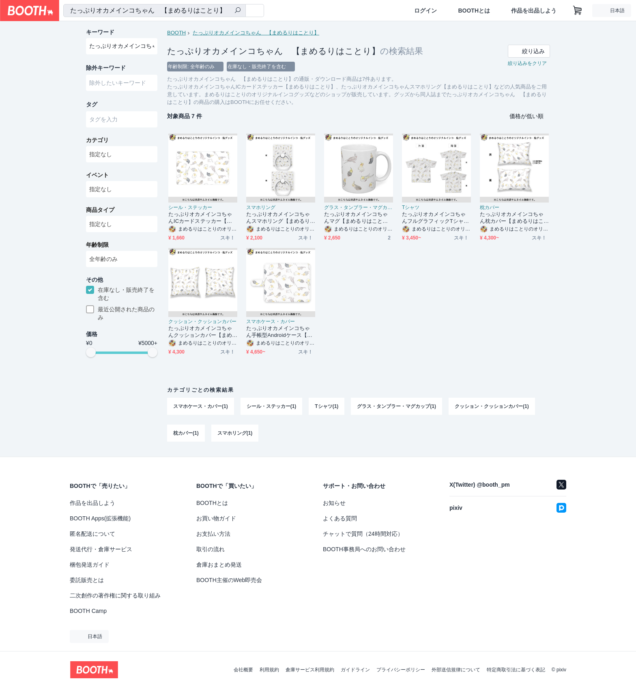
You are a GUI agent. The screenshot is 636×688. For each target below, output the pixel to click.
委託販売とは (87, 580)
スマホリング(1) (235, 433)
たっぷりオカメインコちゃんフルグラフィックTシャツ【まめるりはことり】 (435, 217)
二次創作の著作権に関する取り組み (115, 595)
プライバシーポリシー (400, 669)
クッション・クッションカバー (202, 321)
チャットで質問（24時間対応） (363, 534)
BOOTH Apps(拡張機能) (100, 518)
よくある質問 (340, 518)
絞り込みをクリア (527, 63)
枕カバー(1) (186, 433)
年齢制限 (97, 245)
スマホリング (260, 207)
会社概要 (243, 669)
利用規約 (269, 669)
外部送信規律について (456, 669)
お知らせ (334, 503)
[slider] (91, 352)
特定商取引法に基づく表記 (516, 669)
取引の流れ (210, 549)
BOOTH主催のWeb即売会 (229, 580)
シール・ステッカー (190, 207)
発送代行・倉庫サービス (101, 549)
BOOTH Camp (88, 611)
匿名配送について (92, 534)
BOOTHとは (474, 10)
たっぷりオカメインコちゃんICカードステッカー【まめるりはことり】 (200, 217)
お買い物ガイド (216, 518)
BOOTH (176, 33)
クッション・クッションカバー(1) (492, 406)
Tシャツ (410, 207)
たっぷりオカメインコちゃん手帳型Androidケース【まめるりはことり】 (279, 332)
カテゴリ (97, 140)
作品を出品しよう (533, 10)
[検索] (238, 11)
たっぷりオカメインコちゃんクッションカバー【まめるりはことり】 (200, 332)
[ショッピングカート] (577, 10)
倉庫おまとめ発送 (219, 564)
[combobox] (154, 10)
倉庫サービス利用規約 (310, 669)
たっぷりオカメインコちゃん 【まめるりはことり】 (256, 33)
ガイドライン (355, 669)
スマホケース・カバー (270, 321)
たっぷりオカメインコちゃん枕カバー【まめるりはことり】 (512, 217)
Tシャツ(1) (326, 406)
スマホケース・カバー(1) (200, 406)
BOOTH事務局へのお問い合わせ (364, 549)
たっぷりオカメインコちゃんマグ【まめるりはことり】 (356, 217)
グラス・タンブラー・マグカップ (358, 207)
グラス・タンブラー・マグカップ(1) (396, 406)
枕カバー (489, 207)
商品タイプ (100, 210)
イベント (97, 175)
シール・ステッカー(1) (272, 406)
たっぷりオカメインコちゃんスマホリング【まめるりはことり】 (278, 217)
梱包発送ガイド (90, 564)
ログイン (425, 10)
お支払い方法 (213, 534)
